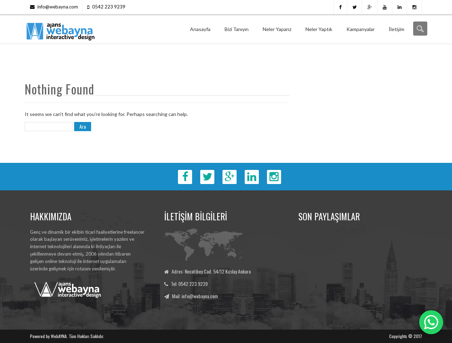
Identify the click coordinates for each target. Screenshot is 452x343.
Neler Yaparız (277, 29)
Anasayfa (200, 29)
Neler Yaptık (318, 29)
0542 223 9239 (108, 7)
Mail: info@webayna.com (195, 296)
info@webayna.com (57, 7)
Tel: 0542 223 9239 (189, 283)
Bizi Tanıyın (237, 29)
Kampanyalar (360, 29)
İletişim (396, 29)
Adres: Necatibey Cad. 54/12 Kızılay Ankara (211, 271)
